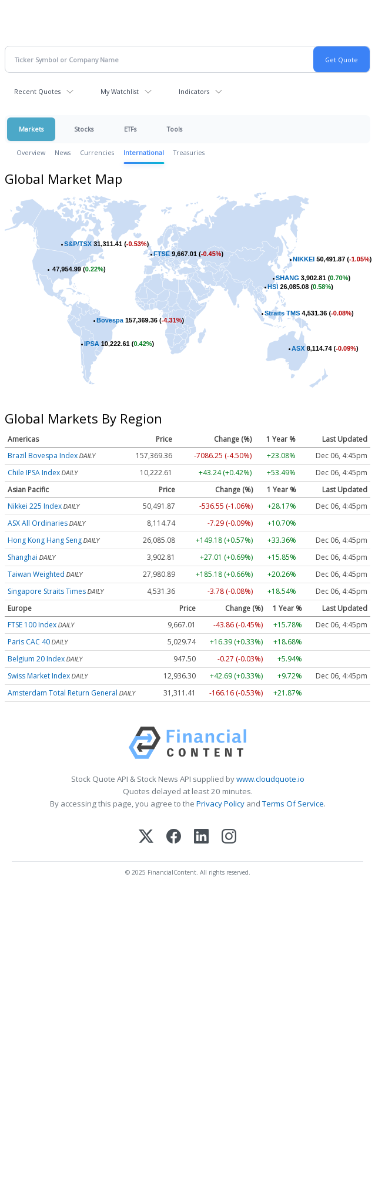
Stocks (83, 129)
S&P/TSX (78, 243)
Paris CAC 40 (29, 642)
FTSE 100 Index (32, 625)
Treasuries (189, 152)
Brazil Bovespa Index (43, 456)
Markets (31, 129)
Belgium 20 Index (36, 659)
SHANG (287, 277)
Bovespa (109, 320)
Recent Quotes (37, 91)
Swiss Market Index (39, 676)
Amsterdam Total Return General (63, 693)
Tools (174, 129)
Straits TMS (282, 313)
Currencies (97, 152)
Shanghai (23, 557)
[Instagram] (229, 837)
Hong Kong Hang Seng (45, 540)
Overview (30, 152)
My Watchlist (120, 91)
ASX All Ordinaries (38, 523)
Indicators (194, 91)
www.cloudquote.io (270, 779)
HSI (272, 286)
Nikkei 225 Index (35, 506)
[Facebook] (174, 837)
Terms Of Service (293, 803)
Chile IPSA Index (34, 473)
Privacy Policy (220, 803)
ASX (298, 348)
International (143, 152)
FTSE (161, 253)
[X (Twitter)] (146, 837)
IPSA (91, 343)
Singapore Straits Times (47, 591)
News (63, 152)
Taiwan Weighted (36, 574)
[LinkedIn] (201, 837)
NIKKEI (303, 259)
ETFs (130, 129)
